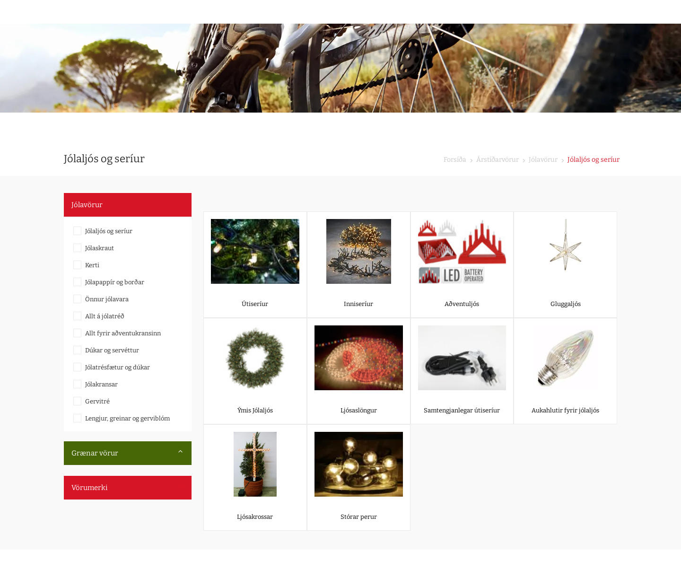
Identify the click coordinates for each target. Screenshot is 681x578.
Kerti (92, 265)
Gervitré (97, 401)
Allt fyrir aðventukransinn (123, 333)
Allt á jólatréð (104, 316)
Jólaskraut (99, 248)
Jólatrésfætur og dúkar (117, 367)
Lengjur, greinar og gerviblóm (127, 418)
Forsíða (455, 160)
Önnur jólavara (107, 299)
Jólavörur (542, 160)
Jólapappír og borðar (114, 282)
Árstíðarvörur (497, 160)
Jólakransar (101, 384)
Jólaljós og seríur (108, 231)
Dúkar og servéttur (112, 350)
